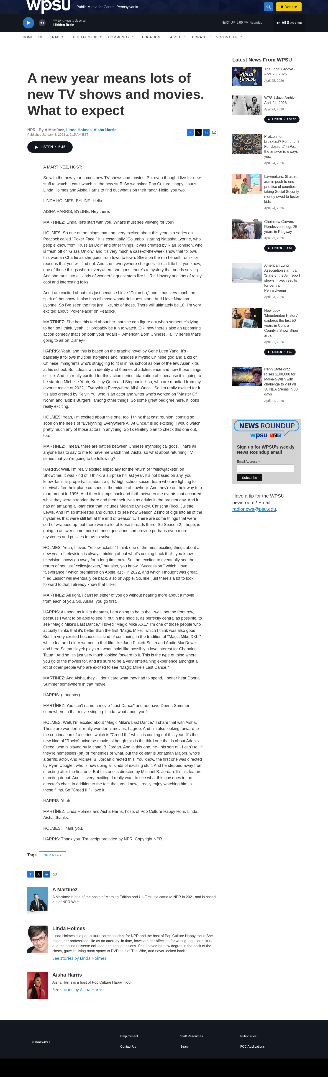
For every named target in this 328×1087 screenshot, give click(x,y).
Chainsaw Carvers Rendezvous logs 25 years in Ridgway (280, 237)
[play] (28, 33)
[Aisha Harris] (37, 996)
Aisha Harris (105, 140)
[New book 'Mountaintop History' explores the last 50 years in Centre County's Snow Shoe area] (247, 328)
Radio (57, 47)
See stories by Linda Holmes (79, 968)
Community (119, 47)
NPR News (52, 865)
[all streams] (289, 33)
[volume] (42, 33)
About (176, 47)
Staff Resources (191, 1046)
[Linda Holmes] (37, 949)
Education (150, 47)
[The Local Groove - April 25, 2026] (247, 87)
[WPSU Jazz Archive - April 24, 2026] (247, 115)
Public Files (248, 1046)
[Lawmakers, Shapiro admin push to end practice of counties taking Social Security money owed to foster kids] (247, 194)
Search (185, 1057)
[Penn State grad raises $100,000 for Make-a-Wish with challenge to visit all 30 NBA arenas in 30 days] (247, 387)
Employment (129, 1046)
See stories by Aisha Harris (77, 1000)
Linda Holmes (79, 140)
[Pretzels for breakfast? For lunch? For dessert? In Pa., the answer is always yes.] (247, 154)
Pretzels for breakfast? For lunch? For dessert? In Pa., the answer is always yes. (282, 157)
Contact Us (128, 1057)
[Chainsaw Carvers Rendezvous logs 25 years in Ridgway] (247, 239)
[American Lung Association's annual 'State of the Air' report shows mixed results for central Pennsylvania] (247, 283)
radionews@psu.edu (254, 519)
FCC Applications (252, 1057)
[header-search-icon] (270, 12)
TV (40, 47)
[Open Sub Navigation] (46, 47)
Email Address (248, 472)
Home (28, 47)
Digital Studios (88, 47)
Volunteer (227, 47)
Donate (294, 12)
